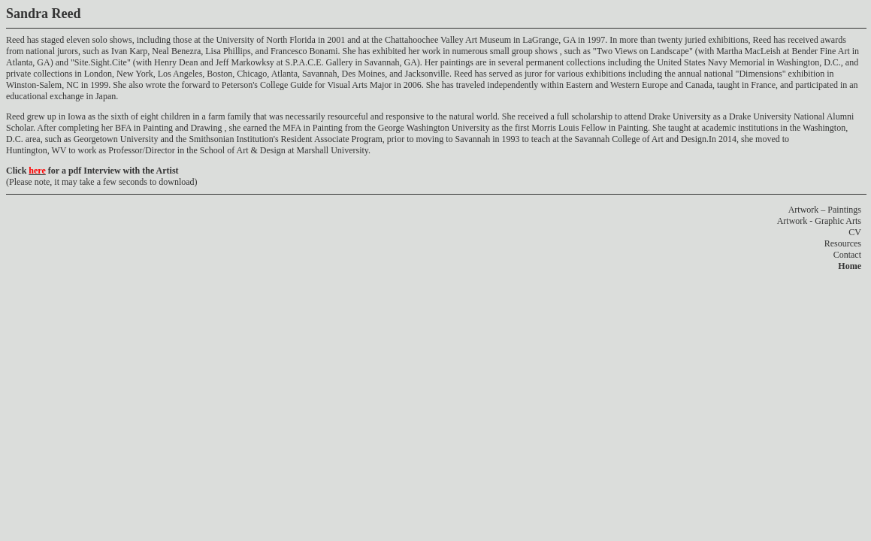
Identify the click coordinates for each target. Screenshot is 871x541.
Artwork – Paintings (824, 209)
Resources (842, 243)
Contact (847, 254)
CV (854, 232)
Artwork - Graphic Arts (819, 221)
